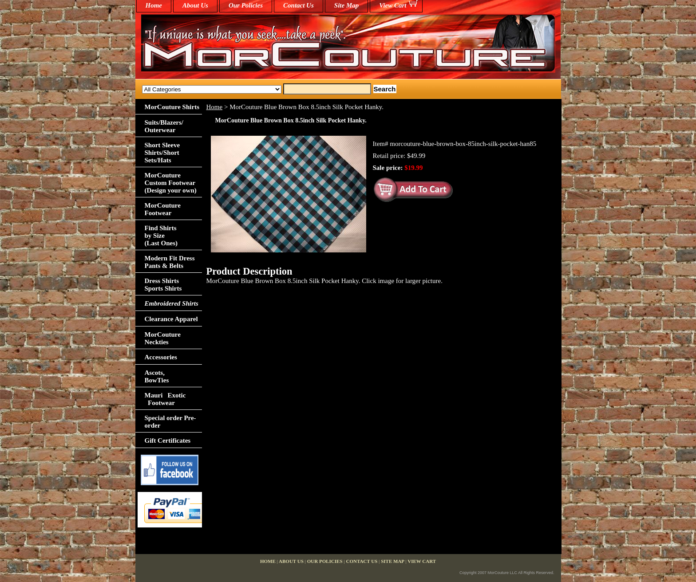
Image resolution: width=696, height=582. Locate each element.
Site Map (346, 5)
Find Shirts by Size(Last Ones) (161, 235)
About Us (195, 5)
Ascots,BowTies (157, 376)
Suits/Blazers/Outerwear (164, 126)
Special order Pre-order (170, 421)
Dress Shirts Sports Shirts (163, 284)
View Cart (392, 5)
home (154, 5)
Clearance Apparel (171, 318)
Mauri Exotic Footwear (165, 399)
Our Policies (246, 5)
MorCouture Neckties (163, 338)
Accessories (161, 357)
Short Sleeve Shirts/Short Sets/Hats (162, 153)
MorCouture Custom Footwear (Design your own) (171, 183)
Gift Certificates (168, 440)
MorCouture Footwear (163, 209)
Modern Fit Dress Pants (170, 262)
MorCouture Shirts (172, 106)
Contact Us (298, 5)
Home (214, 106)
